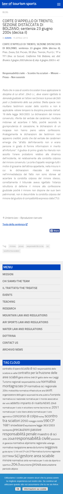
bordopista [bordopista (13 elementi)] (7, 430)
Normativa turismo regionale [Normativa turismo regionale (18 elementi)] (46, 451)
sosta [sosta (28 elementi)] (40, 421)
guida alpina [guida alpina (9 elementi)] (8, 451)
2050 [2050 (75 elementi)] (24, 421)
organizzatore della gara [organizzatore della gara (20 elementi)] (14, 394)
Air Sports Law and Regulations (25, 322)
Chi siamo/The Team (16, 281)
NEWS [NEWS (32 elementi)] (46, 403)
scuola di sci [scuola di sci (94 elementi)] (29, 368)
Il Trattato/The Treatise (20, 288)
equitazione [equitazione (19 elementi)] (30, 425)
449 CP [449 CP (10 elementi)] (21, 451)
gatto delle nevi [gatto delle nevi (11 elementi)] (45, 377)
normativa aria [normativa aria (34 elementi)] (20, 460)
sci (48, 246)
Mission (8, 274)
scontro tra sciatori (11, 251)
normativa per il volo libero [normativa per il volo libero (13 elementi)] (15, 412)
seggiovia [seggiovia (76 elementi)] (51, 447)
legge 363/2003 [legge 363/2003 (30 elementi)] (45, 425)
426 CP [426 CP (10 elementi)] (28, 451)
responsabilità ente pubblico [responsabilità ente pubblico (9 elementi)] (38, 395)
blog (5, 12)
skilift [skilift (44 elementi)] (49, 390)
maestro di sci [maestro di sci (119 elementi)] (47, 434)
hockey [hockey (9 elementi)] (41, 416)
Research (9, 308)
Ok (17, 489)
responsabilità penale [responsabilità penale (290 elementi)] (20, 434)
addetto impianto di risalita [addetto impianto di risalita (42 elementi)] (26, 403)
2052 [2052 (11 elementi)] (5, 439)
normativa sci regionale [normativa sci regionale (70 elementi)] (42, 386)
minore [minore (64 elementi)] (7, 460)
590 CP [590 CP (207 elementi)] (48, 421)
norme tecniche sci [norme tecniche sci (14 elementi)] (42, 407)
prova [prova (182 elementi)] (36, 464)
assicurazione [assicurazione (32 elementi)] (48, 464)
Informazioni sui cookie (35, 489)
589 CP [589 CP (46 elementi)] (22, 386)
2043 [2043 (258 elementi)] (15, 464)
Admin (8, 38)
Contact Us (10, 342)
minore (12, 246)
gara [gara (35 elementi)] (20, 377)
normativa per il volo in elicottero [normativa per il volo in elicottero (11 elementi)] (18, 407)
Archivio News (13, 349)
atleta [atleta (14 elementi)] (30, 412)
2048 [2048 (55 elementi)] (11, 439)
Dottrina (9, 336)
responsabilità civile (35, 246)
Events (7, 294)
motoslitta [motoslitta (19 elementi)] (13, 390)
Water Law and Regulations (22, 329)
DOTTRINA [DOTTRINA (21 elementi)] (8, 456)
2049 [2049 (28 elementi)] (53, 403)
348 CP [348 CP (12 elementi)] (34, 377)
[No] (58, 483)
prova (21, 246)
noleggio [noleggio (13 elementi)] (33, 421)
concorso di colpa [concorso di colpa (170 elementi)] (25, 416)
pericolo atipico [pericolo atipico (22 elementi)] (10, 468)
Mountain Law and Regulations (25, 315)
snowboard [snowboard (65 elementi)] (17, 425)
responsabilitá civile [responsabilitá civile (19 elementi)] (30, 382)
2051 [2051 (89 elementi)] (55, 407)
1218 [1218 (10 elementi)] (15, 451)
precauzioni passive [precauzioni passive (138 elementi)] (27, 430)
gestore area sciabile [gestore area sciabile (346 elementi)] (37, 455)
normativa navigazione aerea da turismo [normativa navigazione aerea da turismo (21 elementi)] (23, 447)
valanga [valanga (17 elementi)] (50, 443)
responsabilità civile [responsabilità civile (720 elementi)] (32, 438)
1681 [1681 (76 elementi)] (6, 425)
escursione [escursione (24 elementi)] (26, 464)
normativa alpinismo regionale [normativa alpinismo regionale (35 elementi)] (29, 443)
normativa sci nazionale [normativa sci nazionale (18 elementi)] (14, 399)
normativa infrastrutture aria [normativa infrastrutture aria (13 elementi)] (32, 390)
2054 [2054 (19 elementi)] (5, 390)
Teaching (9, 301)
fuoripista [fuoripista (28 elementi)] (55, 394)
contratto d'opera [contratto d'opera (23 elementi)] (11, 368)
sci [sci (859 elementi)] (17, 455)
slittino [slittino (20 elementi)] (27, 377)
